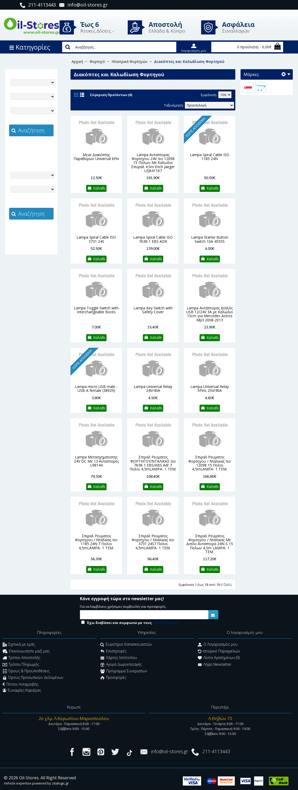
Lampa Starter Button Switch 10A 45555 (209, 239)
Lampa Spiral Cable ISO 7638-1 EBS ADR (153, 239)
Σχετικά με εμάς (19, 645)
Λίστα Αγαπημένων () (218, 658)
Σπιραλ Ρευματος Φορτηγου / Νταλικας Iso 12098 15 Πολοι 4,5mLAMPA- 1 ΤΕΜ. (209, 463)
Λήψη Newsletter (214, 665)
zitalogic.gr (42, 148)
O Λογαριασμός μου (218, 645)
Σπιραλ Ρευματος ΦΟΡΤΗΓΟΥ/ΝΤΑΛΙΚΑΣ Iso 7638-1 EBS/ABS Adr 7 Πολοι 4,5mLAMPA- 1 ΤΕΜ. (153, 463)
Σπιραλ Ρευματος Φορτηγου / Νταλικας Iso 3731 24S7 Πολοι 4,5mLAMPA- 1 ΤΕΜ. (153, 541)
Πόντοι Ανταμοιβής (20, 684)
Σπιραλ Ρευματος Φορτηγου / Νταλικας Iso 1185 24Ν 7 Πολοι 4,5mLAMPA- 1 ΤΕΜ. (96, 541)
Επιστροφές (113, 651)
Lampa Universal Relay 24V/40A (153, 388)
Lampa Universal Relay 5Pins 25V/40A (209, 388)
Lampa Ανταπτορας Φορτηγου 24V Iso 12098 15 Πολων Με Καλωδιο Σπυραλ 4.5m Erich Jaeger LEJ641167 (153, 162)
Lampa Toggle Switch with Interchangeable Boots (96, 309)
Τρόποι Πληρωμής (21, 665)
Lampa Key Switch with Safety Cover (153, 309)
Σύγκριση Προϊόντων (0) (111, 94)
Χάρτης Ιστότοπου (118, 658)
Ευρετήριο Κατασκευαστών (126, 645)
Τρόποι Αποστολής (21, 658)
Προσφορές (113, 678)
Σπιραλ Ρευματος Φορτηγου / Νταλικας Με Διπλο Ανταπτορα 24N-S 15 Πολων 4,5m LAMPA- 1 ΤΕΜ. (209, 544)
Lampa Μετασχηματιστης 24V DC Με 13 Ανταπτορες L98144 (96, 461)
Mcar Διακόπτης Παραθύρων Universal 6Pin (96, 156)
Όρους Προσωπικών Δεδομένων (33, 678)
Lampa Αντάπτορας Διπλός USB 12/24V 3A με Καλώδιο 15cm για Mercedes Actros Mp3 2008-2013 (209, 313)
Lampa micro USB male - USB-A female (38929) (96, 388)
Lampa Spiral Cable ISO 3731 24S (96, 239)
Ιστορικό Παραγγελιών (219, 651)
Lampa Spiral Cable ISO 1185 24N (209, 156)
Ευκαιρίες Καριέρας (22, 690)
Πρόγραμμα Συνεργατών (123, 671)
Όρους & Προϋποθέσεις (26, 671)
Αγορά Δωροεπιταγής (121, 665)
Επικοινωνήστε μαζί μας (26, 651)
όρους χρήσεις (166, 622)
